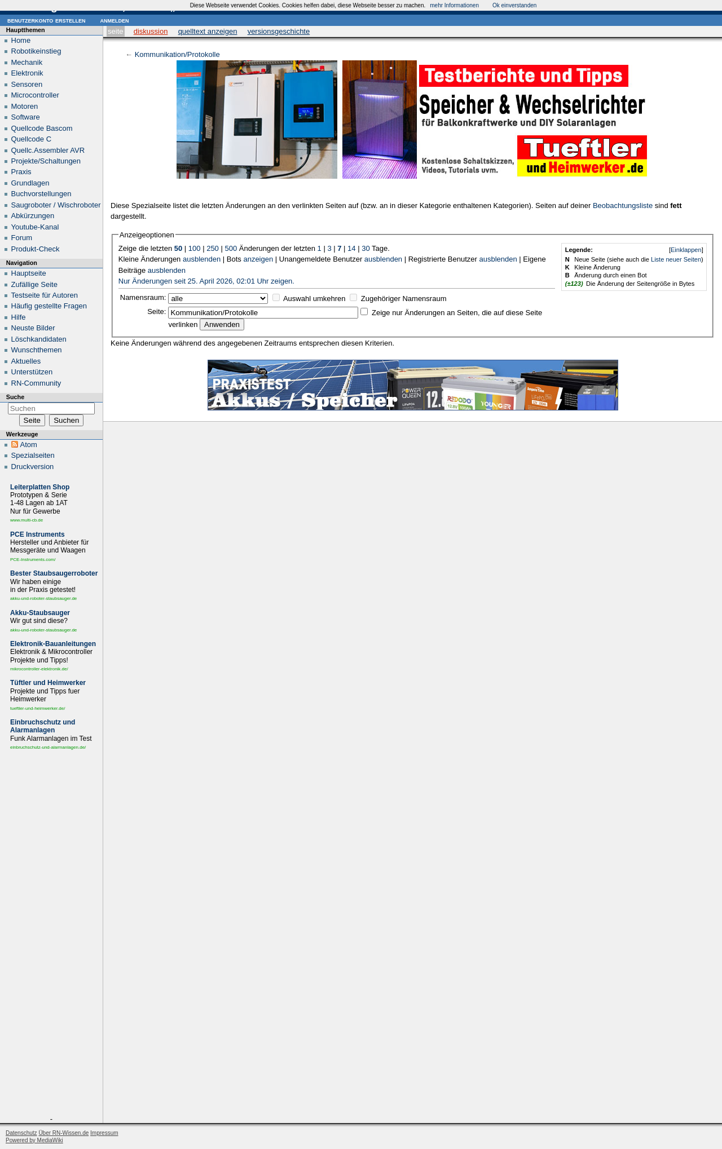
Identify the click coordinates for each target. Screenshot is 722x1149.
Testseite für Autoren (44, 295)
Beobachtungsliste (623, 205)
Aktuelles (26, 361)
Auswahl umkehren (314, 298)
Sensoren (27, 84)
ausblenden (202, 259)
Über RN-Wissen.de (63, 1133)
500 (230, 248)
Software (25, 117)
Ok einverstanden (514, 5)
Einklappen (686, 249)
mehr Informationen (454, 5)
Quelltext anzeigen (207, 31)
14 (351, 248)
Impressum (104, 1133)
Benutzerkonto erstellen (46, 20)
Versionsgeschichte (279, 31)
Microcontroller (35, 95)
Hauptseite (28, 273)
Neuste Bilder (33, 328)
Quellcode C (31, 139)
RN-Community (36, 383)
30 (365, 248)
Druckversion (32, 466)
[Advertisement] (51, 935)
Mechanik (27, 62)
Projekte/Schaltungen (46, 161)
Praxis (21, 171)
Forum (22, 237)
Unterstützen (32, 372)
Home (21, 40)
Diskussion (151, 31)
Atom (28, 444)
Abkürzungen (33, 215)
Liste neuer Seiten (676, 259)
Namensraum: (143, 297)
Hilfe (18, 317)
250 (212, 248)
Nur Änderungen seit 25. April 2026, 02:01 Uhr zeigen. (206, 281)
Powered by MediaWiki (34, 1140)
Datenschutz (21, 1133)
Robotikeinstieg (36, 51)
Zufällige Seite (34, 284)
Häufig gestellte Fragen (49, 306)
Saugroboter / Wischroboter (56, 205)
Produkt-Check (35, 249)
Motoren (24, 106)
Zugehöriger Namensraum (404, 298)
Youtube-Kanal (35, 227)
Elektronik (27, 73)
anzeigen (258, 259)
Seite (115, 31)
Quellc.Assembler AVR (48, 150)
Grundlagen (30, 183)
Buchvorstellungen (41, 193)
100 (194, 248)
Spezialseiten (33, 455)
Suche (15, 397)
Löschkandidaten (39, 339)
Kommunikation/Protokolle (177, 54)
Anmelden (114, 20)
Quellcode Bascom (42, 128)
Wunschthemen (36, 350)
